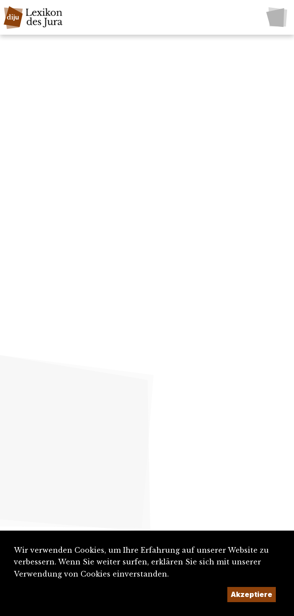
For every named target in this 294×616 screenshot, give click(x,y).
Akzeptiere (251, 594)
